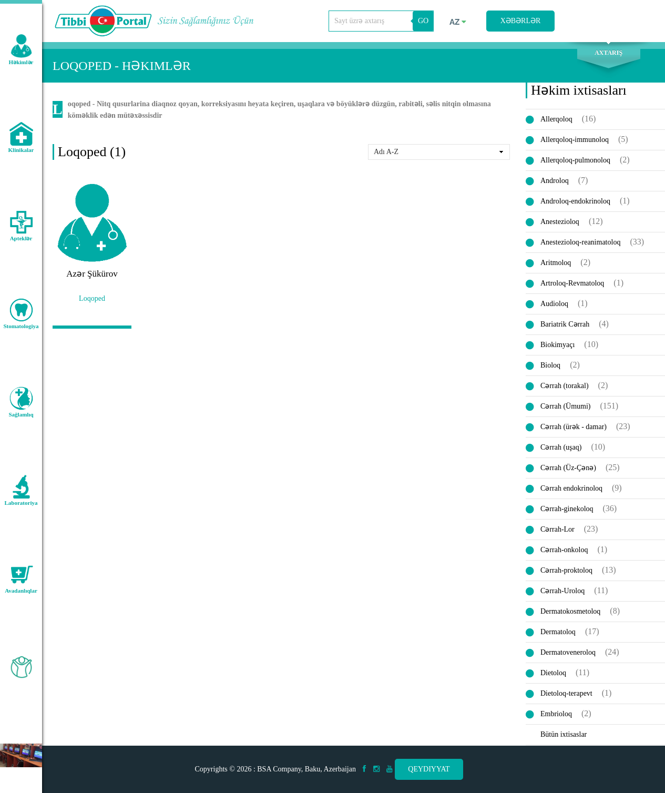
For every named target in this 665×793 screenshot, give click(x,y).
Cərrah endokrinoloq (571, 489)
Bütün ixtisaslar (563, 735)
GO (423, 21)
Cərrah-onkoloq (564, 550)
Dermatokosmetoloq (570, 612)
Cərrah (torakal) (564, 386)
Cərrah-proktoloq (566, 571)
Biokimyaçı (557, 345)
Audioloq (554, 304)
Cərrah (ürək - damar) (573, 427)
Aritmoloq (555, 263)
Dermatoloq (558, 632)
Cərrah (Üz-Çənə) (568, 468)
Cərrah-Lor (557, 530)
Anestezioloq (559, 222)
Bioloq (550, 366)
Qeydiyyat (428, 769)
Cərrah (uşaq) (560, 448)
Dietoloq (553, 673)
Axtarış (608, 53)
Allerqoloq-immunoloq (574, 140)
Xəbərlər (520, 21)
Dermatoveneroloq (568, 653)
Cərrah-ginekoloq (567, 509)
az (457, 22)
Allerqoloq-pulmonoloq (575, 161)
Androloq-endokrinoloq (575, 202)
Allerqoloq (556, 120)
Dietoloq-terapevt (566, 694)
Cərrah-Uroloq (562, 591)
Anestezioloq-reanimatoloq (580, 243)
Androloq (554, 181)
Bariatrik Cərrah (564, 325)
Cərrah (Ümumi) (565, 407)
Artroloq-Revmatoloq (572, 284)
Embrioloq (556, 714)
